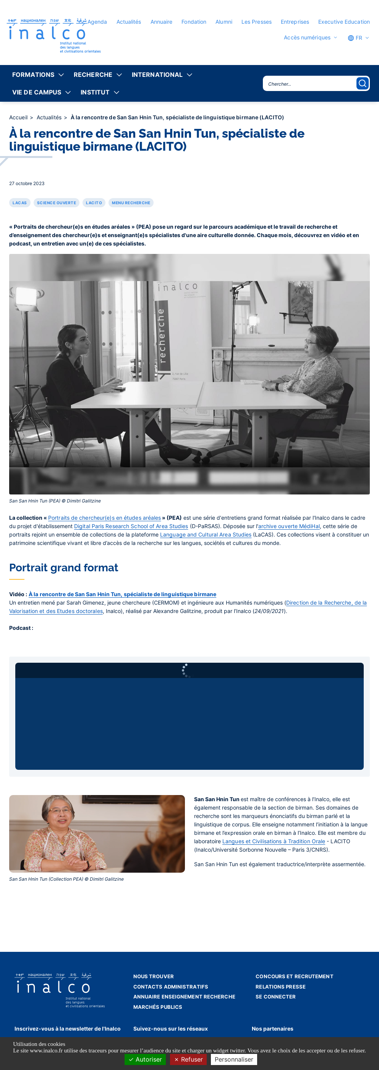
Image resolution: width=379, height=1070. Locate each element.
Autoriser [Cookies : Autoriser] (145, 1059)
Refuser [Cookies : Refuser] (188, 1059)
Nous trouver (153, 976)
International (157, 74)
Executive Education (344, 21)
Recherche (93, 74)
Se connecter (276, 997)
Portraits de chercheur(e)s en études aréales (104, 517)
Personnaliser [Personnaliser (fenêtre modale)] (234, 1059)
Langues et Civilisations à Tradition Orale (273, 841)
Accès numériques (307, 37)
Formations (33, 74)
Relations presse (281, 987)
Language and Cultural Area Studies (205, 534)
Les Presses (256, 21)
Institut (95, 92)
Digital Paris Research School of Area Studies (131, 526)
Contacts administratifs (170, 987)
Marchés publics (158, 1007)
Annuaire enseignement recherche (184, 997)
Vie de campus (36, 92)
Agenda (97, 21)
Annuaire (162, 21)
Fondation (193, 21)
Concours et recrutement (294, 976)
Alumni (223, 21)
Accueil (19, 117)
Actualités (129, 21)
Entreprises (295, 21)
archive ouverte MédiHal (289, 526)
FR (355, 37)
